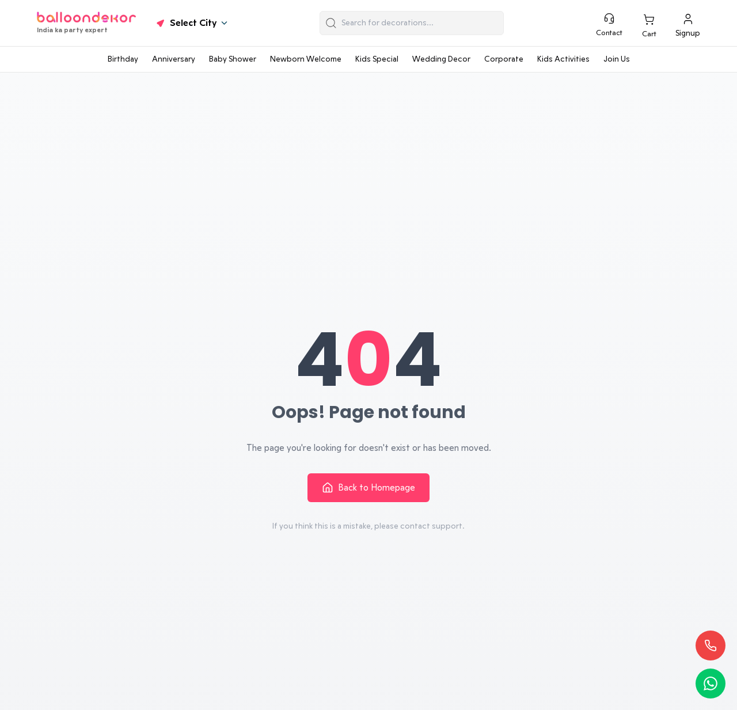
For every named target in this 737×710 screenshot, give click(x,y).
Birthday (123, 59)
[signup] (687, 23)
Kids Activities (563, 59)
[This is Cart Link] (649, 25)
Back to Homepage (368, 487)
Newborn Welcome (305, 59)
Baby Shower (232, 59)
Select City (191, 23)
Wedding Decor (441, 59)
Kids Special (376, 59)
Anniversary (173, 59)
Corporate (503, 59)
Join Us (616, 59)
